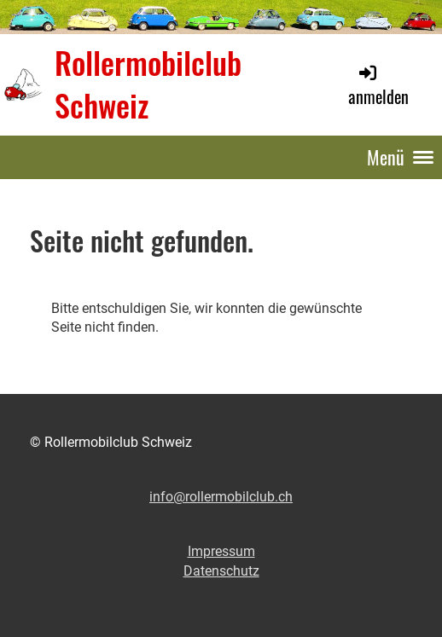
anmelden (378, 85)
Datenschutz (221, 571)
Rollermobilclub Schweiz (148, 84)
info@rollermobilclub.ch (221, 497)
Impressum (221, 551)
